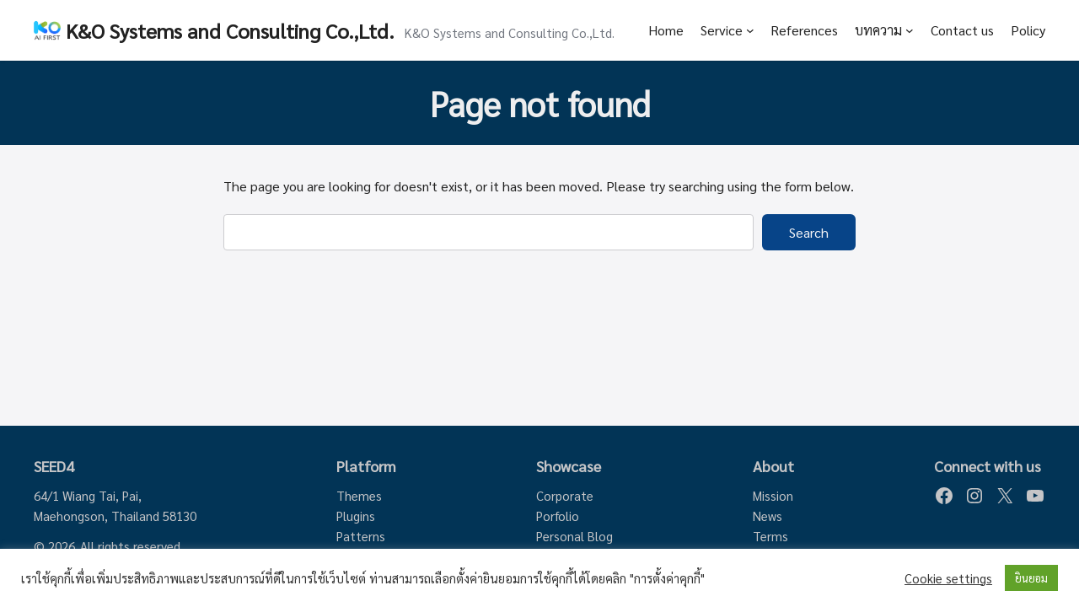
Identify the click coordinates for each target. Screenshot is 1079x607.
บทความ (878, 30)
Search (809, 232)
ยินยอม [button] (1031, 578)
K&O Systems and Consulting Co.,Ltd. (230, 30)
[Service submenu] (750, 30)
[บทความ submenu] (909, 30)
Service (722, 30)
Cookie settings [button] (948, 578)
